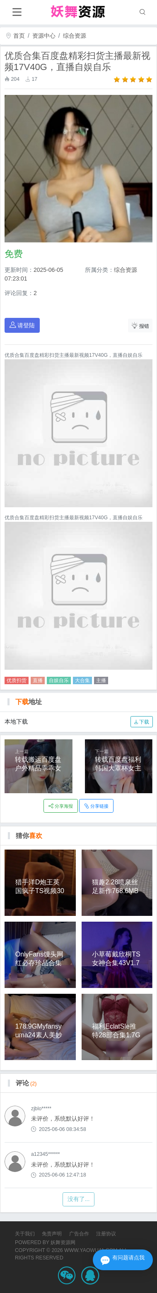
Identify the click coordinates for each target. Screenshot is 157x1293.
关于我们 (25, 1234)
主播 (101, 680)
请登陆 (22, 325)
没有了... (79, 1199)
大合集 (82, 680)
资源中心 (44, 35)
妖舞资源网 (63, 1242)
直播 (38, 680)
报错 (140, 325)
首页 (15, 35)
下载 (141, 722)
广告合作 (79, 1234)
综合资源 (74, 35)
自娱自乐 (59, 680)
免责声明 (52, 1234)
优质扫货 (17, 680)
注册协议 (106, 1234)
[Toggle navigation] (17, 12)
